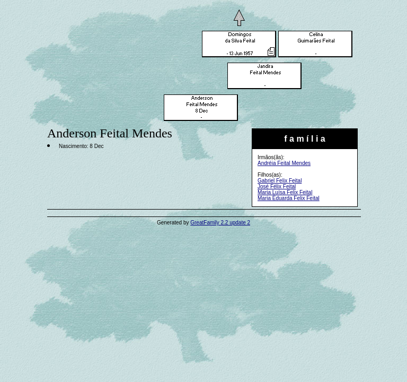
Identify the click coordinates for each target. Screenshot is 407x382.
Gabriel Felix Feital (280, 181)
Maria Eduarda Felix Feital (289, 198)
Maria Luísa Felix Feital (285, 192)
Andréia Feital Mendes (284, 163)
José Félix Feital (277, 186)
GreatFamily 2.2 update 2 (220, 222)
